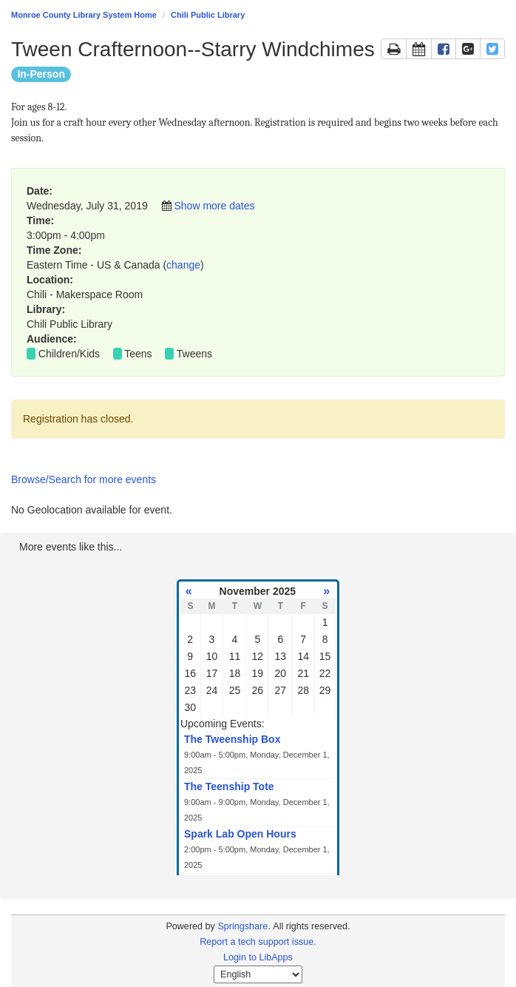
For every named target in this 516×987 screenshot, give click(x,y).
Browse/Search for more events (83, 479)
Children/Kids (69, 354)
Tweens (194, 354)
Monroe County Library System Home (84, 14)
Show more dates (214, 206)
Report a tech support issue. (258, 942)
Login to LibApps (258, 957)
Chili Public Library (208, 14)
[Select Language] (258, 974)
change (183, 265)
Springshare (242, 926)
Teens (138, 354)
